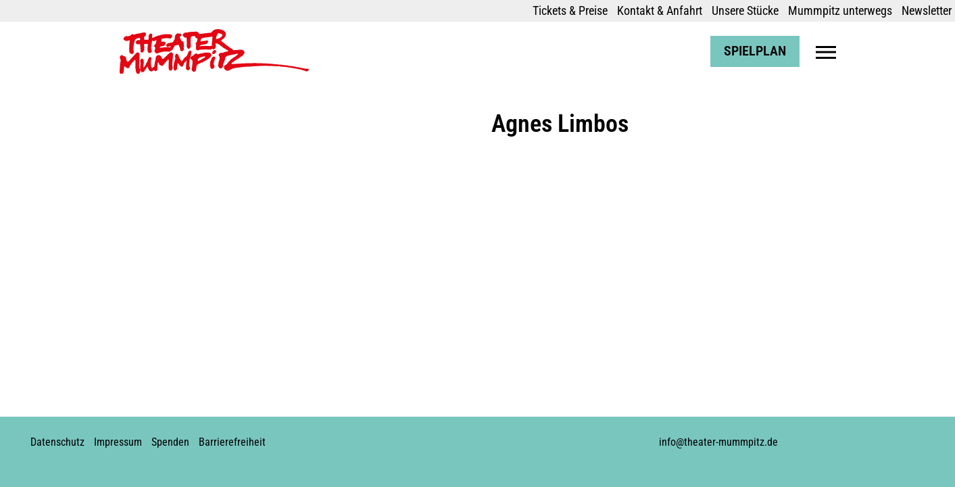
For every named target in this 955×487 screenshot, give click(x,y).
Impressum (118, 442)
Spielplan (755, 51)
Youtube (475, 436)
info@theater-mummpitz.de (718, 442)
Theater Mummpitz (165, 36)
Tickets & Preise (570, 10)
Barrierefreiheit (232, 442)
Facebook (429, 436)
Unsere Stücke (745, 10)
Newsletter (927, 10)
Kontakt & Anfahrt (659, 10)
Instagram (452, 436)
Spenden (170, 442)
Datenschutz (57, 442)
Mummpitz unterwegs (840, 10)
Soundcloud (498, 436)
